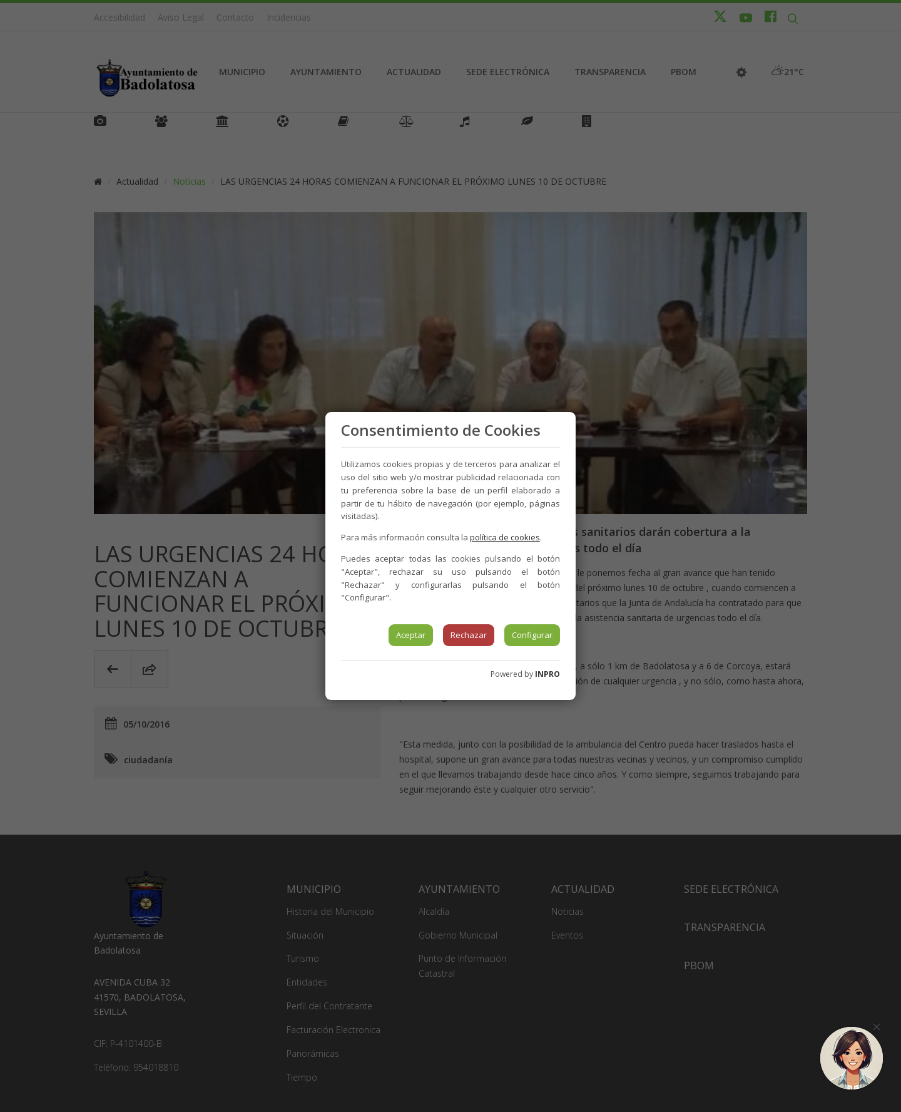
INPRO (547, 674)
